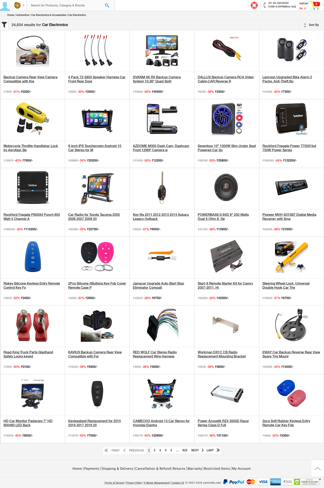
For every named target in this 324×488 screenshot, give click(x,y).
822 (184, 450)
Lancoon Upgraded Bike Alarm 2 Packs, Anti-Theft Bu (287, 79)
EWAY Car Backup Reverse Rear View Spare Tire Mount (291, 354)
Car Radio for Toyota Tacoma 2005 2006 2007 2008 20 (94, 217)
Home (10, 15)
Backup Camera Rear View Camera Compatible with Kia (30, 79)
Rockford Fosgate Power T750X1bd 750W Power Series (289, 148)
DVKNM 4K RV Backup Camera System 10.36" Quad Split (157, 79)
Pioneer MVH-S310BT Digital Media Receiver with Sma (289, 217)
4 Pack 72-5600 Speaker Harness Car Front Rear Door (96, 79)
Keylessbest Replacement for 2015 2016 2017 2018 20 (94, 423)
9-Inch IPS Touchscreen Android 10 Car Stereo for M (94, 148)
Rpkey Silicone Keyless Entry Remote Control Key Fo (32, 285)
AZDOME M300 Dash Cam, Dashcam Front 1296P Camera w (161, 148)
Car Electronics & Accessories (48, 15)
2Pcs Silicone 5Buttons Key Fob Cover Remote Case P (97, 285)
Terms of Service (114, 482)
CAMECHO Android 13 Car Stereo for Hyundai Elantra (161, 423)
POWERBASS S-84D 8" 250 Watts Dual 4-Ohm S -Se (223, 217)
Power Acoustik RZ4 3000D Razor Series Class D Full (223, 423)
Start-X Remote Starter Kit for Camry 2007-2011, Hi (225, 285)
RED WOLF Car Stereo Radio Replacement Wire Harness (155, 354)
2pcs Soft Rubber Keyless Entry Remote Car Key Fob (286, 423)
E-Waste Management (156, 482)
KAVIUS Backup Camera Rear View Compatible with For (95, 354)
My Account (241, 468)
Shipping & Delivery (117, 468)
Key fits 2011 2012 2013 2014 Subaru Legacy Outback (161, 217)
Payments (91, 468)
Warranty (194, 468)
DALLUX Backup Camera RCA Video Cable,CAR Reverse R (226, 79)
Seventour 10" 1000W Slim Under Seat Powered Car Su (227, 148)
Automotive (22, 15)
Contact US (178, 482)
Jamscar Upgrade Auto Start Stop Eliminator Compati (158, 285)
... (177, 450)
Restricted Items (217, 468)
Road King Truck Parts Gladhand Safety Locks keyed (28, 354)
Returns (179, 468)
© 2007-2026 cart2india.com (203, 482)
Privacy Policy (134, 482)
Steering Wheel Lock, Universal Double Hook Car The (286, 285)
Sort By (311, 25)
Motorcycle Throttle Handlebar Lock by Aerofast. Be (31, 148)
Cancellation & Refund (153, 468)
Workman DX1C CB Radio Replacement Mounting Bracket (222, 354)
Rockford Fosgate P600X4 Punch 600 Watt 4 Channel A (32, 217)
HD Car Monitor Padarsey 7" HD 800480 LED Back (28, 423)
